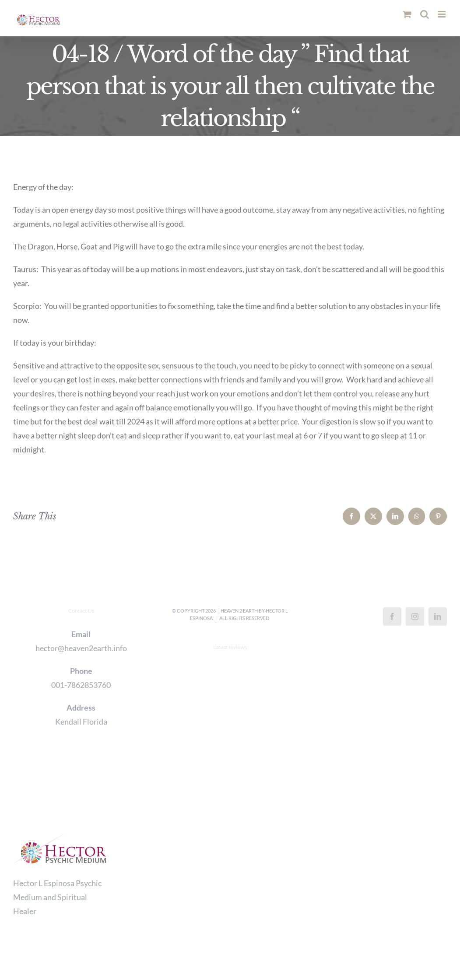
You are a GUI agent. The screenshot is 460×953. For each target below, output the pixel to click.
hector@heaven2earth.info (81, 648)
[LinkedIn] (437, 616)
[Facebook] (392, 616)
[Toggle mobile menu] (442, 14)
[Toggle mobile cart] (407, 14)
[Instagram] (415, 616)
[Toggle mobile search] (424, 14)
